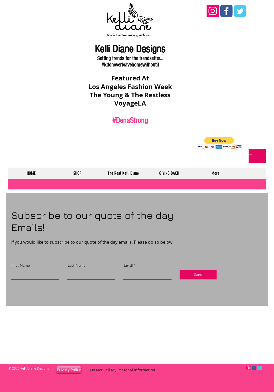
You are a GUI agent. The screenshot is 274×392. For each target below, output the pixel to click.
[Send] (198, 275)
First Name (21, 265)
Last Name (77, 265)
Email (128, 265)
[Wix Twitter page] (240, 11)
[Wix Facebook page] (226, 11)
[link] (252, 154)
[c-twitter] (259, 368)
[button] (219, 143)
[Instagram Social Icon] (213, 11)
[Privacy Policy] (68, 369)
